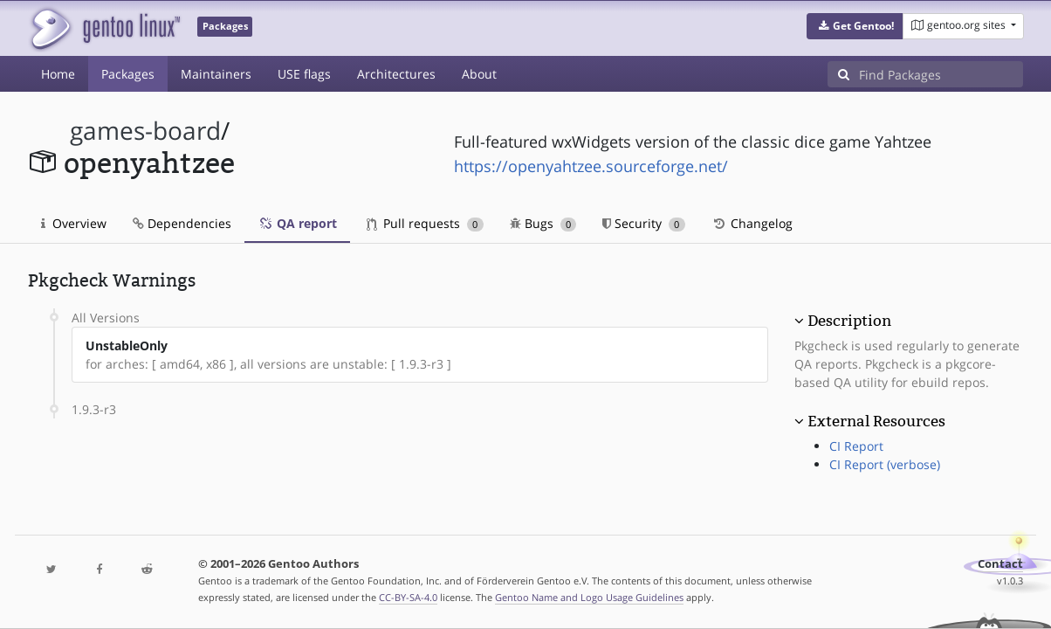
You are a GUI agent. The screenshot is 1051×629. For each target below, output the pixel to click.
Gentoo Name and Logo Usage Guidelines (589, 597)
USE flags (304, 74)
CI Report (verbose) (884, 464)
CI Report (856, 446)
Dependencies (182, 223)
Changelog (752, 223)
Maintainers (216, 74)
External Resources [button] (876, 421)
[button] (855, 26)
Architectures (396, 74)
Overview (73, 223)
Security (643, 223)
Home (58, 74)
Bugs (543, 223)
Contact (1000, 563)
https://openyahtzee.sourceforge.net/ (591, 166)
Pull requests (425, 223)
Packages (128, 74)
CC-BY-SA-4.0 (408, 597)
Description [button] (849, 320)
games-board (145, 130)
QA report (297, 223)
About (479, 74)
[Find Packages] (941, 74)
